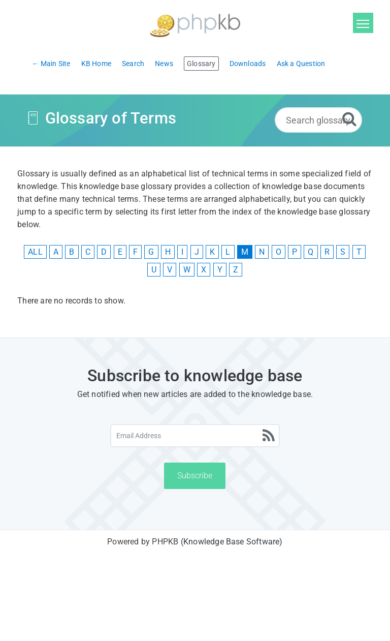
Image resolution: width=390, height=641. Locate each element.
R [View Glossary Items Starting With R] (327, 252)
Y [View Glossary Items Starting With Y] (219, 269)
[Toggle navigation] (363, 23)
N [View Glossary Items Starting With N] (262, 252)
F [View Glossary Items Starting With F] (135, 252)
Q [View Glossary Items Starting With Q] (310, 252)
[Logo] (195, 24)
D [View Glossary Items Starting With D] (104, 252)
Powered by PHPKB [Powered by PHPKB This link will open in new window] (142, 541)
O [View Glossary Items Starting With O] (278, 252)
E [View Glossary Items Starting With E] (120, 252)
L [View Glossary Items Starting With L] (227, 252)
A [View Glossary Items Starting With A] (55, 252)
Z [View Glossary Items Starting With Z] (235, 269)
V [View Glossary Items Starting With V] (169, 269)
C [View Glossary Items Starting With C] (87, 252)
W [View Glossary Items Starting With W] (186, 269)
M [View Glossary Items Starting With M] (244, 252)
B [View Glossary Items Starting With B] (71, 252)
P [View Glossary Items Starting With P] (294, 252)
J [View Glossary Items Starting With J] (196, 252)
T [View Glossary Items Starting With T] (359, 252)
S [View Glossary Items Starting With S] (342, 252)
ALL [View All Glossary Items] (35, 252)
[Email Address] (195, 435)
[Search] (349, 119)
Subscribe (194, 475)
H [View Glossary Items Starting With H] (168, 252)
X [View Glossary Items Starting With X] (203, 269)
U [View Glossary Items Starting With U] (153, 269)
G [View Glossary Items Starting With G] (151, 252)
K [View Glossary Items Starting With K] (212, 252)
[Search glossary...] (319, 120)
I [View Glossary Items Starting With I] (182, 252)
